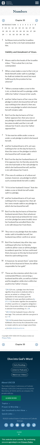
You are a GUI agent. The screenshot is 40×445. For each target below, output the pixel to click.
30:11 (9, 312)
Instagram (28, 425)
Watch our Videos (19, 375)
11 (9, 28)
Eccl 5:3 (19, 328)
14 (20, 28)
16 (26, 28)
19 (3, 31)
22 (14, 31)
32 (14, 34)
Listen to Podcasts (19, 370)
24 (21, 31)
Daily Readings (20, 365)
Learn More (11, 398)
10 (6, 28)
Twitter (6, 425)
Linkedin (23, 425)
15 (23, 28)
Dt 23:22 (14, 328)
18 (33, 28)
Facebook (12, 425)
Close (19, 432)
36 (27, 34)
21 (10, 31)
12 (13, 28)
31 (10, 34)
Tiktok (34, 425)
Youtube (17, 425)
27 (31, 31)
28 (34, 31)
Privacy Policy (6, 338)
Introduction (9, 25)
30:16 (9, 320)
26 (27, 31)
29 (3, 34)
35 (24, 34)
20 (7, 31)
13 (16, 28)
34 (21, 34)
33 (17, 34)
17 (30, 28)
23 (17, 31)
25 (24, 31)
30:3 (8, 290)
